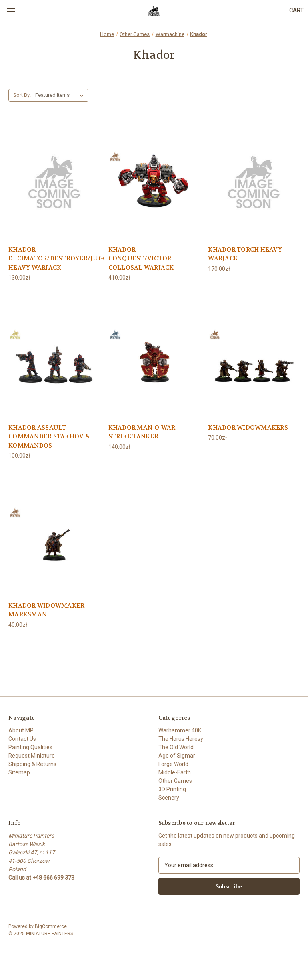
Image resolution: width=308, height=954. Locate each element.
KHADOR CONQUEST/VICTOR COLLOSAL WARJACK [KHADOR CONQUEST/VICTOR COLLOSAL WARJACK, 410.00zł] (141, 259)
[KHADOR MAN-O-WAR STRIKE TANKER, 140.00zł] (154, 358)
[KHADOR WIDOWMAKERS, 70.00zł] (253, 358)
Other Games (175, 781)
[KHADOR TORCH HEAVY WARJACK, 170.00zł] (253, 181)
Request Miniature (31, 755)
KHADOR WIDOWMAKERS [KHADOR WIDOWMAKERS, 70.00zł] (248, 428)
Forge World (173, 764)
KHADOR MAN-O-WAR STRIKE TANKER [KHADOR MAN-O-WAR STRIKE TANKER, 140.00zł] (142, 432)
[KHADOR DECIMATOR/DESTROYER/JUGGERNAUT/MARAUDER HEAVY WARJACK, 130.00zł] (54, 181)
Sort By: (22, 95)
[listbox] (61, 95)
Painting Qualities (30, 747)
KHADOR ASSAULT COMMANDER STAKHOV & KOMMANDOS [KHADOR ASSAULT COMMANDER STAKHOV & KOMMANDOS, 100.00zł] (49, 437)
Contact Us (22, 739)
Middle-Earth (174, 772)
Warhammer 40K (179, 730)
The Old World (176, 747)
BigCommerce (51, 926)
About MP (21, 730)
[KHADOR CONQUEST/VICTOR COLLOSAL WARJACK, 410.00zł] (154, 181)
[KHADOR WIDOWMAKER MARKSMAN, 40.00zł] (54, 536)
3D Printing (172, 789)
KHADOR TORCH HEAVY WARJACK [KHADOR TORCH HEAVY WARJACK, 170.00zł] (245, 254)
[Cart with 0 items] (296, 10)
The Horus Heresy (180, 739)
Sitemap (19, 772)
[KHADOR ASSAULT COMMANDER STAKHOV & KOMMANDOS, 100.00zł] (54, 358)
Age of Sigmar (176, 755)
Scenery (168, 797)
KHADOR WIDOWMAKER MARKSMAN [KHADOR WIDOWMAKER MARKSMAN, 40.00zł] (46, 610)
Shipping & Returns (32, 764)
